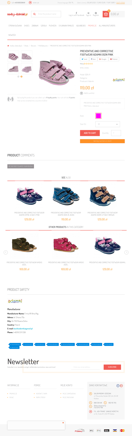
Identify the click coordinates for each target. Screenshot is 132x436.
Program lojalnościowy (18, 405)
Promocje (92, 25)
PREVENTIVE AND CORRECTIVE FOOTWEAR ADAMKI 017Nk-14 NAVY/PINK (29, 214)
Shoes (26, 25)
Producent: (84, 81)
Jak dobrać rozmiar (43, 405)
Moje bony (67, 409)
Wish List (36, 2)
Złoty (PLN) (120, 2)
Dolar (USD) (91, 2)
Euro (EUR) (101, 2)
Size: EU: (83, 124)
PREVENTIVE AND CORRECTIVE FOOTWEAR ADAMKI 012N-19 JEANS (66, 214)
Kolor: (82, 116)
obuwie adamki (97, 344)
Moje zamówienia (69, 394)
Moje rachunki (68, 397)
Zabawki (35, 25)
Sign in (88, 14)
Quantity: (105, 133)
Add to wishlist (89, 93)
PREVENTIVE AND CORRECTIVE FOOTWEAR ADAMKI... (107, 262)
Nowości (12, 35)
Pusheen (52, 25)
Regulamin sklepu (42, 409)
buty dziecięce (40, 344)
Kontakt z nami (41, 394)
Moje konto (66, 385)
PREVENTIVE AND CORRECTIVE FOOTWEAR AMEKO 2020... (24, 263)
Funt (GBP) (111, 2)
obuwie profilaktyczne (68, 344)
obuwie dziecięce (15, 344)
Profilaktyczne (43, 46)
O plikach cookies (16, 409)
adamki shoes (14, 347)
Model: (82, 74)
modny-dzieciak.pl (14, 46)
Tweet (84, 59)
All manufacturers (107, 25)
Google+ (103, 59)
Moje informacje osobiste (73, 405)
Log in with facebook (76, 13)
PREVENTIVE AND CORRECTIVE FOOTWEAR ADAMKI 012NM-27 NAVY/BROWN (103, 214)
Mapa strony (40, 397)
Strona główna (15, 25)
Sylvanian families (66, 25)
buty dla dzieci (28, 344)
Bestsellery (14, 401)
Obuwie (33, 46)
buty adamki (109, 344)
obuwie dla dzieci (53, 344)
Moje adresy (67, 401)
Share (93, 59)
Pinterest (114, 59)
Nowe (11, 397)
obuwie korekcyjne (83, 344)
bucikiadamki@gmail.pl (23, 328)
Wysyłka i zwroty (42, 401)
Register (96, 14)
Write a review (84, 68)
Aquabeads (81, 25)
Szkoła (44, 25)
